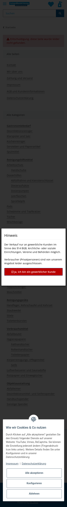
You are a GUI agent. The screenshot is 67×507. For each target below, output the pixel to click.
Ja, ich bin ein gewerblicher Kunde (33, 271)
